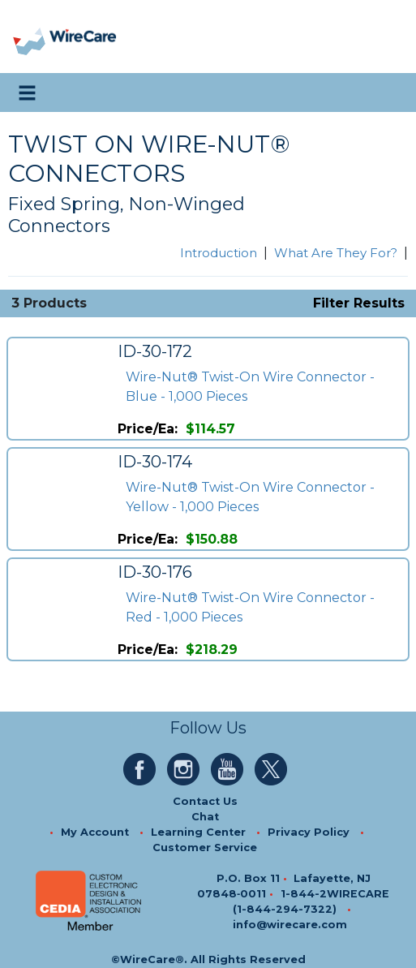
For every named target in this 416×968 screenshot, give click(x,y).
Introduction (218, 252)
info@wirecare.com (290, 925)
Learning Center (198, 832)
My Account (95, 832)
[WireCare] (82, 37)
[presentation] (30, 37)
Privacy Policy (309, 832)
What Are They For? (335, 252)
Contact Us (205, 801)
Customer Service (204, 847)
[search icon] (387, 92)
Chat (205, 817)
